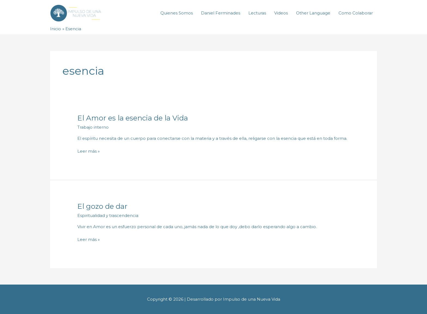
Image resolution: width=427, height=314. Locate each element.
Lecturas (257, 13)
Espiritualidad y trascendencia (107, 215)
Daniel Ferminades (220, 13)
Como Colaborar (355, 13)
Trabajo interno (93, 127)
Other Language (313, 13)
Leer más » (88, 151)
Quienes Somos (176, 13)
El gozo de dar (102, 206)
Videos (281, 13)
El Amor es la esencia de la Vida (132, 118)
